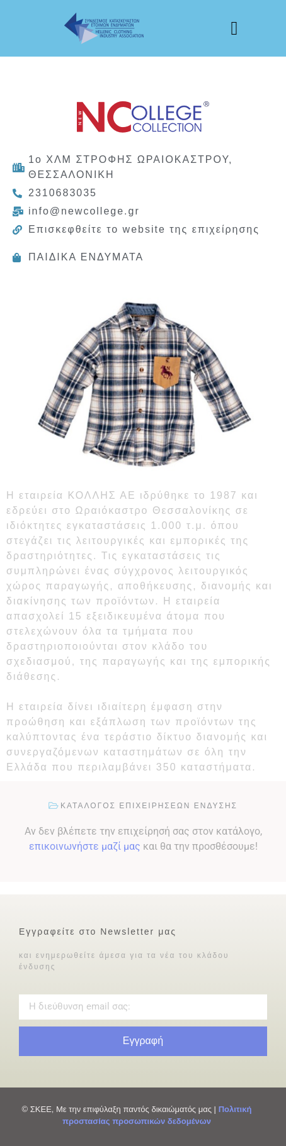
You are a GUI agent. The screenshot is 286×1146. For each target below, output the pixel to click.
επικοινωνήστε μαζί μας (84, 846)
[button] (234, 28)
